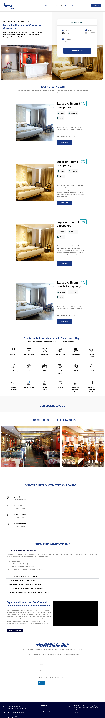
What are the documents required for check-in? (23, 576)
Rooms (39, 5)
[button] (45, 471)
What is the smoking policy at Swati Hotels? (22, 580)
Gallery (46, 5)
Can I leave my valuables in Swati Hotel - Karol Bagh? (25, 584)
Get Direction (76, 712)
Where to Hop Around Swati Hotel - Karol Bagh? (23, 550)
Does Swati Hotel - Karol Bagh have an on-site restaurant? (26, 588)
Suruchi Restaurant (57, 5)
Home (32, 5)
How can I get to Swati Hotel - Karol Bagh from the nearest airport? (29, 592)
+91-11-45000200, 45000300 (16, 712)
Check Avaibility (77, 51)
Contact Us (74, 5)
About (66, 5)
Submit (41, 683)
